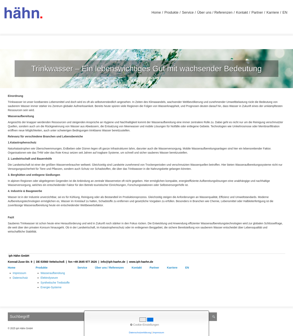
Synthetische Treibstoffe (55, 282)
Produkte (171, 12)
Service (188, 12)
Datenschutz (20, 277)
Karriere (272, 12)
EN (284, 12)
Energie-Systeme (51, 287)
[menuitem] (156, 12)
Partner (257, 12)
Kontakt (242, 12)
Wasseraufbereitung (53, 273)
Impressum (19, 273)
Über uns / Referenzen (215, 12)
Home (156, 12)
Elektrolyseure (49, 277)
